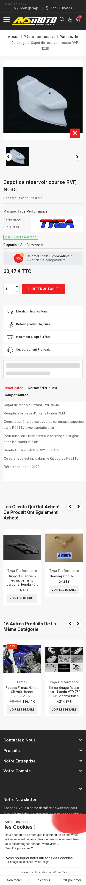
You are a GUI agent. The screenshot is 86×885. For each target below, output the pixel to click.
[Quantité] (8, 289)
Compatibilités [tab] (15, 395)
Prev (70, 624)
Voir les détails (22, 598)
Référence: (12, 220)
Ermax (22, 682)
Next (79, 624)
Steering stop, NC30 (64, 576)
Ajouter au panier (44, 289)
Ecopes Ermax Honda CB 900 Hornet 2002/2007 (22, 692)
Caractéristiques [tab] (42, 388)
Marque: (10, 211)
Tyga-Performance (32, 211)
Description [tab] (13, 388)
